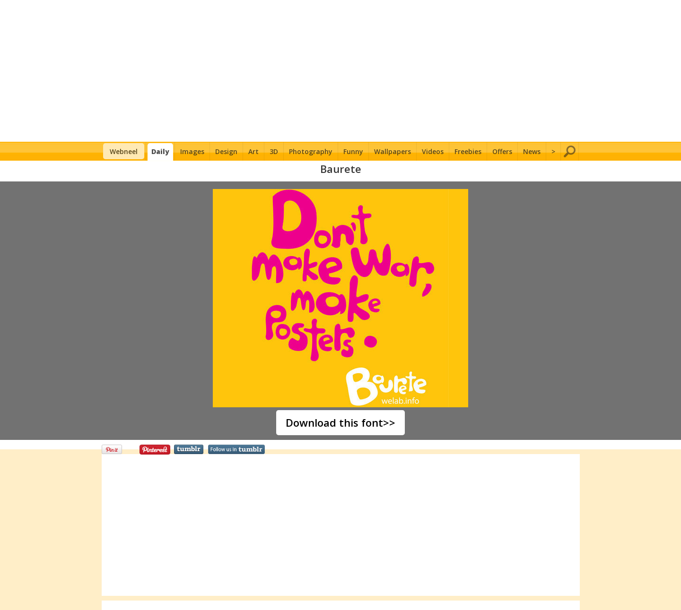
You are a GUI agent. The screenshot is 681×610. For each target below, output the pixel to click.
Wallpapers (392, 151)
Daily (160, 151)
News (532, 151)
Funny (353, 151)
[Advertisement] (341, 71)
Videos (433, 151)
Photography (310, 151)
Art (253, 151)
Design (226, 151)
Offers (502, 151)
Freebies (467, 151)
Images (192, 151)
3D (274, 151)
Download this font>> (340, 422)
